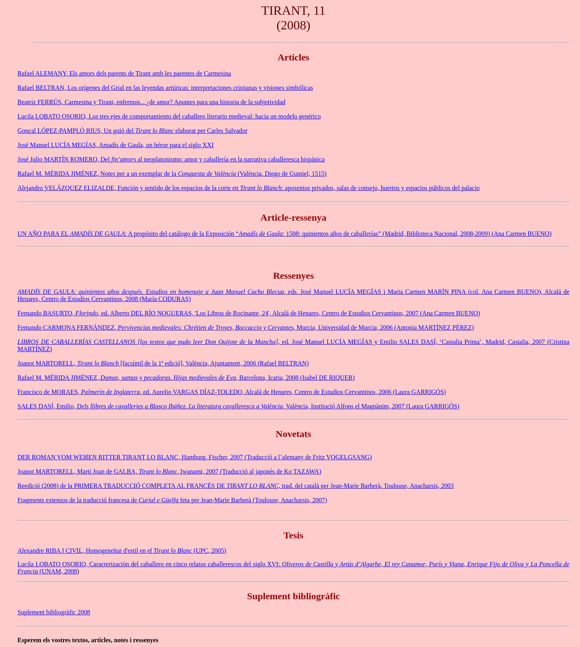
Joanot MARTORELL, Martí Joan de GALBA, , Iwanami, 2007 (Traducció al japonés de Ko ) (169, 471)
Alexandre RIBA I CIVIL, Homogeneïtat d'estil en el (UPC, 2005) (121, 550)
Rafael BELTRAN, (42, 87)
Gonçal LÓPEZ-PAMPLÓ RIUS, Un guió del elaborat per (112, 130)
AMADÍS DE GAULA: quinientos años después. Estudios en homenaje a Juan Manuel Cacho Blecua (150, 291)
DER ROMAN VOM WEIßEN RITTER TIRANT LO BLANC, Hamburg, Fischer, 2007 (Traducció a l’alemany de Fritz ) (194, 457)
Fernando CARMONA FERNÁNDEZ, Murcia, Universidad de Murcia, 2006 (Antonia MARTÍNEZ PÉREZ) (245, 327)
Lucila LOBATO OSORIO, (53, 116)
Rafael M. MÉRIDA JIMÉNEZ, (58, 377)
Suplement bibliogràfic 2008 (53, 612)
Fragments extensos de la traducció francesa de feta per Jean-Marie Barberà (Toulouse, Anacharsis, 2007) (172, 500)
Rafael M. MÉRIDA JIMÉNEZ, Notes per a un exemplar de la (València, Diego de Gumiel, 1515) (171, 173)
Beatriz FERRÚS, (41, 102)
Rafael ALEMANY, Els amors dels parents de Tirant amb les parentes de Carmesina (124, 73)
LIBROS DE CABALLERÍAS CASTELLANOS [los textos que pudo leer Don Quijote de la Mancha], (149, 341)
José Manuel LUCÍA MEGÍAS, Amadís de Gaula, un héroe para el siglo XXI (115, 145)
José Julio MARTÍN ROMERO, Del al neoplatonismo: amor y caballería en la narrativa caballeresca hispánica (171, 159)
